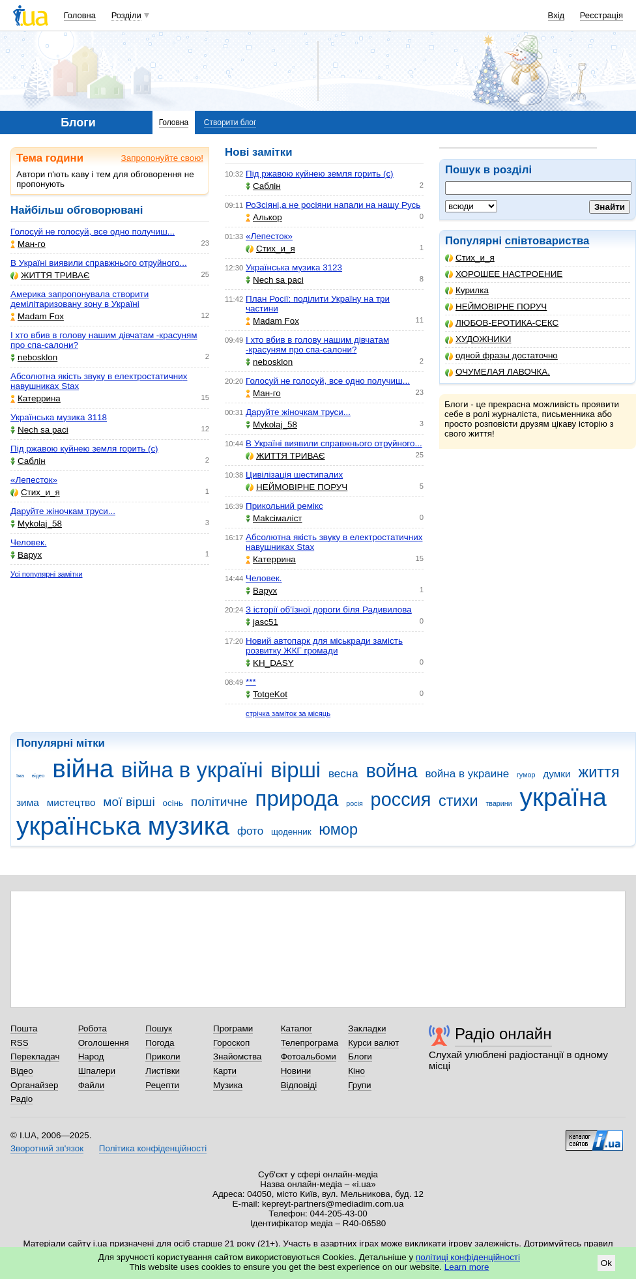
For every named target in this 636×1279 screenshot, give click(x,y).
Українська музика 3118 (58, 417)
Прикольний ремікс (284, 506)
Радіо (21, 1099)
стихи (458, 800)
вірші (295, 770)
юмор (338, 829)
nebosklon (33, 357)
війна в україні (192, 770)
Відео (21, 1071)
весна (343, 774)
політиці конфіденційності (468, 1257)
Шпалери (96, 1071)
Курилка (467, 290)
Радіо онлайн (503, 1033)
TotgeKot (266, 694)
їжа (20, 776)
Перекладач (34, 1056)
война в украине (467, 774)
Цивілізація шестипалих (294, 475)
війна (82, 768)
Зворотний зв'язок (46, 1148)
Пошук (158, 1028)
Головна (80, 15)
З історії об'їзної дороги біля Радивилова (329, 609)
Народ (91, 1056)
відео (38, 776)
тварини (498, 803)
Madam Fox (37, 316)
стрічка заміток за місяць (288, 713)
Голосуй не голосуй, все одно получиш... (92, 232)
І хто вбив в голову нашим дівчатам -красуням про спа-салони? (317, 344)
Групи (359, 1085)
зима (27, 802)
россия (401, 799)
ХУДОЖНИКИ (478, 339)
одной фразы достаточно (501, 355)
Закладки (367, 1028)
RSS (19, 1043)
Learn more (466, 1267)
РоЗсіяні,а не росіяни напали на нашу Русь (333, 205)
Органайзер (34, 1085)
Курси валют (373, 1043)
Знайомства (237, 1056)
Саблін (28, 461)
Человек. (28, 542)
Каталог (297, 1028)
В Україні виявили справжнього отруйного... (98, 263)
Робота (92, 1028)
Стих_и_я (470, 258)
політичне (219, 802)
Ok (606, 1263)
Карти (225, 1071)
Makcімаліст (274, 518)
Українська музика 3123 (294, 267)
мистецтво (71, 802)
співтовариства (547, 241)
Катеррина (35, 398)
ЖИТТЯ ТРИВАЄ (50, 275)
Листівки (162, 1071)
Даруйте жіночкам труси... (62, 511)
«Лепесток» (33, 480)
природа (297, 798)
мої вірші (128, 802)
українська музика (122, 826)
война (391, 770)
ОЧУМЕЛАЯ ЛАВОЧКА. (497, 372)
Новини (296, 1071)
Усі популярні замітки (46, 574)
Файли (91, 1085)
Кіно (356, 1071)
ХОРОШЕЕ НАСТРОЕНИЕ (503, 274)
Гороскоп (231, 1043)
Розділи (126, 15)
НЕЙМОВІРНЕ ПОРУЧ (496, 306)
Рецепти (162, 1085)
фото (250, 831)
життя (598, 772)
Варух (26, 555)
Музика (227, 1085)
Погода (159, 1043)
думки (557, 773)
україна (563, 797)
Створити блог (230, 122)
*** (251, 682)
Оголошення (103, 1043)
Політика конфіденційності (153, 1148)
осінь (173, 803)
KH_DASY (270, 663)
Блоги (360, 1056)
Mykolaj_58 (36, 523)
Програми (233, 1028)
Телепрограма (310, 1043)
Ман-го (28, 244)
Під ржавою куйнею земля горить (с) (84, 448)
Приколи (162, 1056)
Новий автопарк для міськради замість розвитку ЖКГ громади (324, 645)
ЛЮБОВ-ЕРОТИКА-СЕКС (501, 323)
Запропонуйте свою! (162, 158)
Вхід (556, 15)
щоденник (291, 832)
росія (354, 803)
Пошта (23, 1028)
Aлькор (264, 217)
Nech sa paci (39, 430)
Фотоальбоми (308, 1056)
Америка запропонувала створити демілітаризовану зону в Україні (79, 299)
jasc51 (262, 622)
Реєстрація (601, 15)
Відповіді (299, 1085)
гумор (526, 775)
